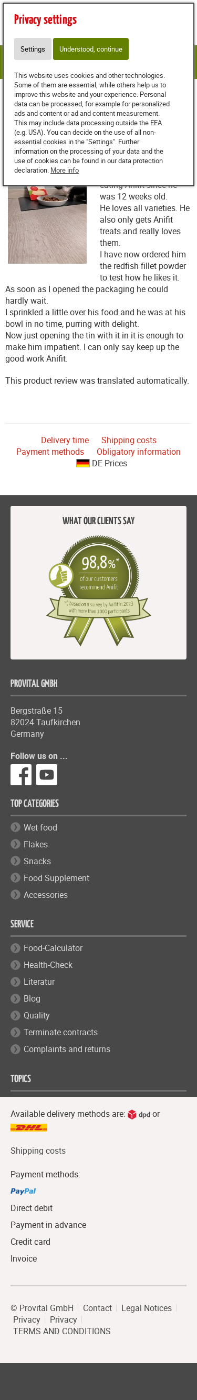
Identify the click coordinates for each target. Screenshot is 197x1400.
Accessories (46, 895)
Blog (32, 998)
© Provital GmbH (42, 1308)
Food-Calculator (53, 948)
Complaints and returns (67, 1049)
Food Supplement (56, 878)
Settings (32, 49)
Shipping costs (129, 440)
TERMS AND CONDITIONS (62, 1331)
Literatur (39, 981)
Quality (37, 1015)
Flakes (36, 844)
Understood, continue (90, 49)
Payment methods (50, 451)
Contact (97, 1308)
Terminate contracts (61, 1032)
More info (64, 170)
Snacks (37, 861)
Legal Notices (146, 1308)
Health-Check (48, 965)
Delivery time (65, 440)
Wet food (40, 827)
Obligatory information (139, 451)
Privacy (26, 1319)
